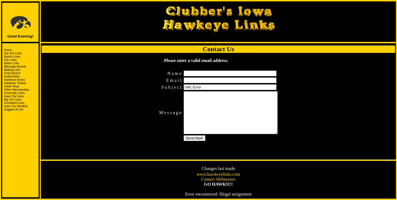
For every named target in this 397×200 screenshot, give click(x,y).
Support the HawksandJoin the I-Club (20, 120)
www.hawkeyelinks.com (218, 174)
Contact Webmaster (218, 179)
